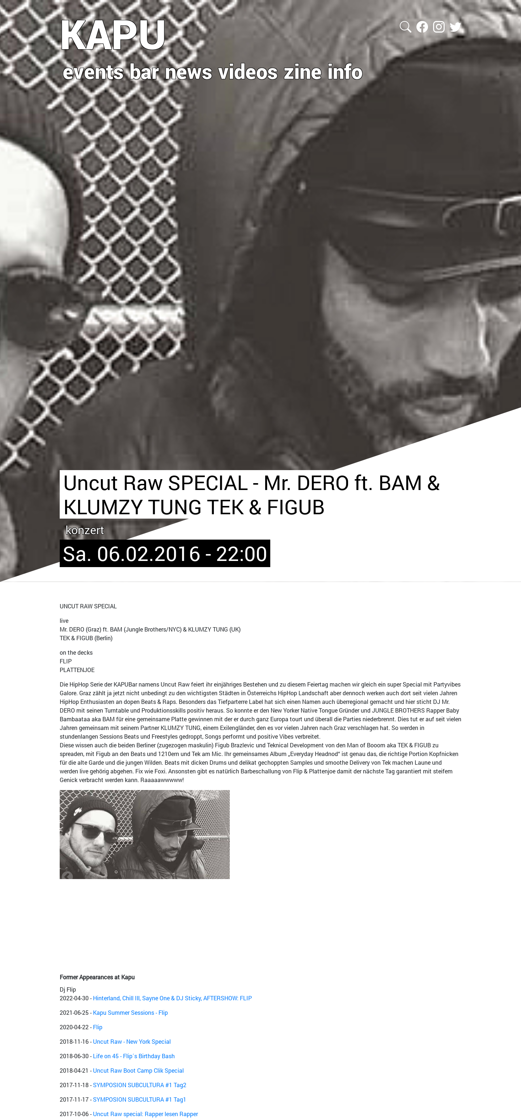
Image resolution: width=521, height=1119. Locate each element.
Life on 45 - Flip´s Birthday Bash (134, 1056)
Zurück (67, 877)
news (188, 71)
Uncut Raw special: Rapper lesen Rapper (145, 1114)
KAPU (113, 33)
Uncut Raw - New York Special (132, 1041)
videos (248, 71)
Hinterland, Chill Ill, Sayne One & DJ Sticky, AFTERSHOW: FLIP (172, 998)
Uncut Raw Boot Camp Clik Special (138, 1070)
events (93, 71)
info (345, 71)
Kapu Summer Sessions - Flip (130, 1012)
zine (303, 71)
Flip (97, 1027)
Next (453, 877)
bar (144, 71)
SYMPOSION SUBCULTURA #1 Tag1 (139, 1099)
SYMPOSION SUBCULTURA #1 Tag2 (139, 1085)
